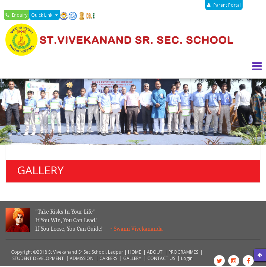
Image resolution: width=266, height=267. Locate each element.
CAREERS (108, 258)
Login (187, 258)
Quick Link (44, 15)
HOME (134, 252)
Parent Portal (224, 5)
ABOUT (154, 252)
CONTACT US (161, 258)
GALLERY (132, 258)
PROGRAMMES (183, 252)
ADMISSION (81, 258)
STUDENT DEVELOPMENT (38, 258)
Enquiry (16, 15)
